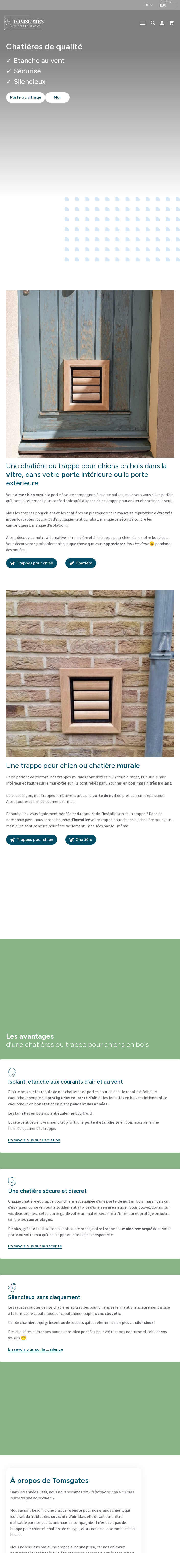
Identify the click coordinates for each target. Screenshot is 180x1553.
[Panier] (171, 23)
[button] (148, 5)
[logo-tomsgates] (25, 23)
